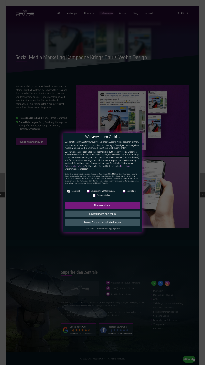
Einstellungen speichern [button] (102, 217)
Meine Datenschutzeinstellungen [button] (102, 225)
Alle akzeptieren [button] (102, 208)
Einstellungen (126, 169)
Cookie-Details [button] (90, 232)
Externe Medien (101, 198)
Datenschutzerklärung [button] (103, 232)
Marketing (129, 194)
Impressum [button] (116, 232)
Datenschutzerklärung (74, 169)
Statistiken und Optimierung (101, 194)
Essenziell (73, 194)
